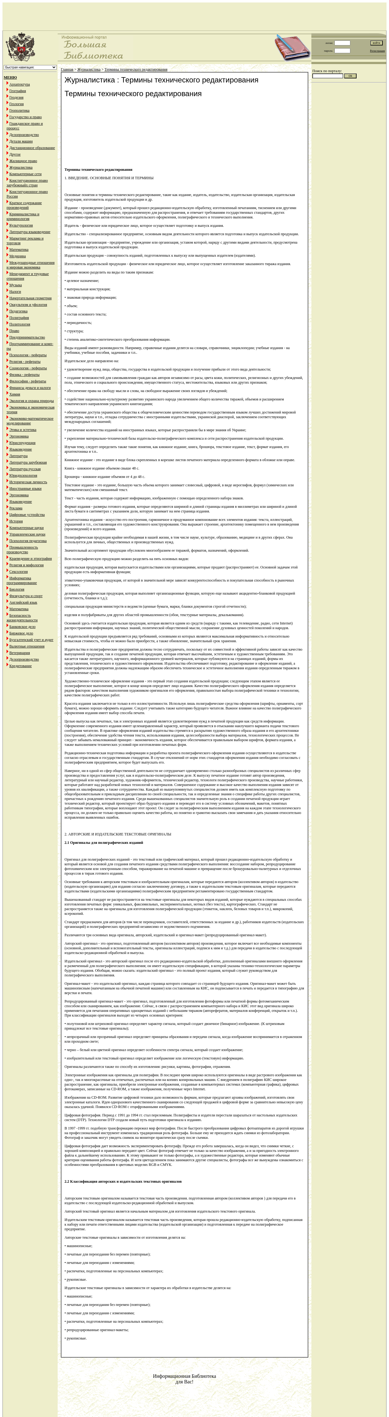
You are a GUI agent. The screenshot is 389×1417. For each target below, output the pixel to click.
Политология (19, 324)
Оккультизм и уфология (28, 304)
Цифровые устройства (27, 514)
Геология (16, 104)
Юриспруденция (22, 443)
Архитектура (19, 84)
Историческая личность (28, 482)
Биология (16, 589)
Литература (18, 456)
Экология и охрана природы (31, 401)
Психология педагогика (28, 541)
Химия (14, 394)
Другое (15, 154)
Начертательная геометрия (30, 298)
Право (14, 331)
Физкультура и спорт (25, 596)
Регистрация (377, 50)
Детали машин (21, 141)
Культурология (21, 225)
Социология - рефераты (28, 368)
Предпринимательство (27, 337)
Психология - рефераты (28, 355)
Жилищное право (23, 161)
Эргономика (19, 436)
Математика (18, 249)
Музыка (15, 285)
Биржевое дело (21, 633)
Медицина (17, 256)
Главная (67, 69)
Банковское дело (22, 626)
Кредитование (20, 666)
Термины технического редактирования (135, 69)
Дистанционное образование (32, 148)
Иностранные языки (25, 488)
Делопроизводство (24, 135)
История (16, 521)
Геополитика (19, 110)
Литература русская (25, 469)
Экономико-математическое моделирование (30, 420)
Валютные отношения (27, 646)
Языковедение (20, 449)
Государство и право (25, 117)
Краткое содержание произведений (24, 205)
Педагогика (18, 311)
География (17, 91)
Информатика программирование (22, 580)
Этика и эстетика (22, 430)
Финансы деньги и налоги (30, 388)
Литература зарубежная (28, 462)
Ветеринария (19, 653)
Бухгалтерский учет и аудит (31, 640)
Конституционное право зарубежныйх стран (27, 182)
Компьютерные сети (25, 174)
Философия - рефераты (27, 381)
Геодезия (16, 97)
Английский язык (23, 602)
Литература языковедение (29, 232)
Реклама (15, 508)
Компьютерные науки (26, 528)
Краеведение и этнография (30, 558)
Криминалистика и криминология (23, 216)
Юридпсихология (23, 475)
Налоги (15, 291)
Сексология (18, 571)
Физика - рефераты (24, 374)
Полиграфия (19, 318)
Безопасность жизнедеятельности (22, 617)
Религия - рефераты (25, 361)
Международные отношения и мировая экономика (31, 264)
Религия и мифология (26, 565)
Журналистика (20, 167)
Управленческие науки (27, 534)
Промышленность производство (22, 549)
